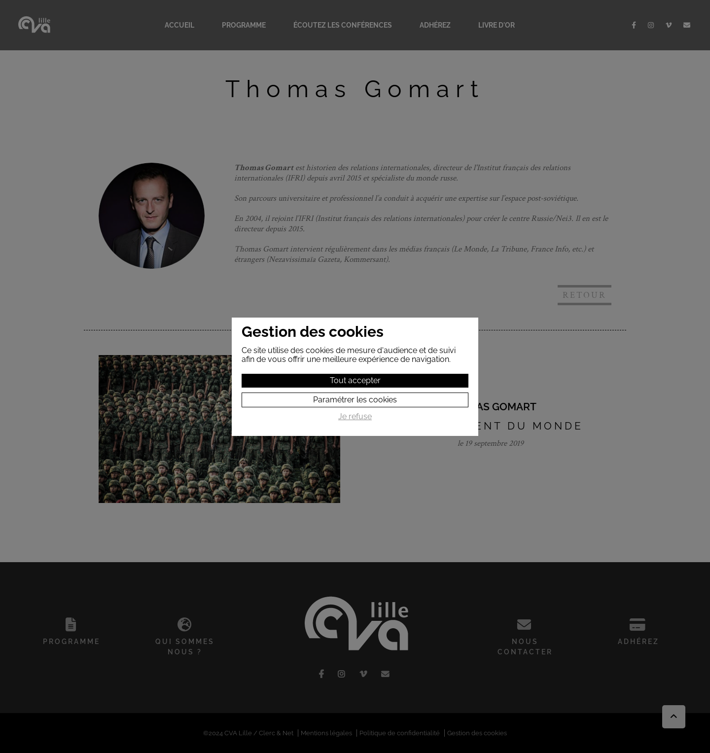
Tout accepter (355, 380)
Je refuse (355, 416)
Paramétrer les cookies (355, 399)
